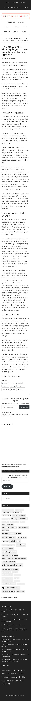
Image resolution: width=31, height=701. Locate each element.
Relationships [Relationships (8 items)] (7, 677)
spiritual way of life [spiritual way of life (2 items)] (20, 583)
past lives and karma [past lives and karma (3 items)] (21, 558)
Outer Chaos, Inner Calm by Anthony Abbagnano (13, 624)
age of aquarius (11, 414)
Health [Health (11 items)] (4, 674)
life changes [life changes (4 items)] (21, 545)
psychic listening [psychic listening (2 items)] (12, 561)
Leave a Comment (11, 58)
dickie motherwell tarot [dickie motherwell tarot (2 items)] (14, 521)
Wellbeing (9, 412)
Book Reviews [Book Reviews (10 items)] (7, 670)
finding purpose (19, 414)
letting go (26, 414)
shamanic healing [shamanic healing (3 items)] (7, 575)
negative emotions (6, 416)
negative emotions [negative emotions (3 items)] (7, 558)
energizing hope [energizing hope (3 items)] (23, 527)
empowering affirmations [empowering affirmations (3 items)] (9, 527)
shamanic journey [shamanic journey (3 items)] (7, 578)
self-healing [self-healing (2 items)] (15, 572)
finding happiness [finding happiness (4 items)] (8, 537)
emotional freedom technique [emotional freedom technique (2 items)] (7, 524)
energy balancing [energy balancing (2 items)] (5, 530)
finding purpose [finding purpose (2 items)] (5, 541)
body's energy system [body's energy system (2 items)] (19, 509)
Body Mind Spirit (15, 16)
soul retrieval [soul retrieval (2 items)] (17, 581)
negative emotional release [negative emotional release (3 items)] (10, 555)
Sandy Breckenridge (6, 639)
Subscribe (24, 407)
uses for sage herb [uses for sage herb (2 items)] (20, 591)
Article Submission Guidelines (9, 597)
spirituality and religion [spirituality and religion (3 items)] (8, 584)
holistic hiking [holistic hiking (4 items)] (15, 541)
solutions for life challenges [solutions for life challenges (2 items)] (7, 581)
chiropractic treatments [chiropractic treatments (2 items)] (6, 515)
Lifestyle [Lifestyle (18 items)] (10, 673)
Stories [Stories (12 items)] (4, 680)
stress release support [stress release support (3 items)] (8, 591)
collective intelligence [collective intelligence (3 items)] (19, 515)
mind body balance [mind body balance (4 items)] (9, 552)
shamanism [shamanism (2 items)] (16, 578)
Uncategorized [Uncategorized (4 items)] (12, 681)
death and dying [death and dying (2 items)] (5, 521)
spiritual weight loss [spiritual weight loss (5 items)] (10, 587)
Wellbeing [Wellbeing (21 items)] (6, 684)
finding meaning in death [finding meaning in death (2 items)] (21, 537)
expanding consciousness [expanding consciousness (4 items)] (11, 533)
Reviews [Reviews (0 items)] (13, 677)
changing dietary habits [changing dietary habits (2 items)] (17, 512)
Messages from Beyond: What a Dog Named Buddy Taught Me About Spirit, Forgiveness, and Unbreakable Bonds (14, 629)
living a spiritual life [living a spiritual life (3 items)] (7, 548)
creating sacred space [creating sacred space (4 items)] (19, 519)
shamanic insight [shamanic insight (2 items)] (17, 575)
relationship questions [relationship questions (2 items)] (6, 572)
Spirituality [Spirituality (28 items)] (20, 677)
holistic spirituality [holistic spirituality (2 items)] (5, 545)
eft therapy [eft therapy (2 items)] (23, 521)
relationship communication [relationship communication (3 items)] (10, 569)
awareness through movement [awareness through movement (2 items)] (7, 509)
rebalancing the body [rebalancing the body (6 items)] (12, 565)
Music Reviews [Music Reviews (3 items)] (19, 674)
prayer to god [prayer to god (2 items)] (4, 561)
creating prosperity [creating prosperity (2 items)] (5, 519)
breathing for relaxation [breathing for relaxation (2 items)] (6, 512)
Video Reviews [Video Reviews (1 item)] (20, 680)
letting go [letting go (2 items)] (12, 545)
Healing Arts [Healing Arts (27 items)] (19, 670)
